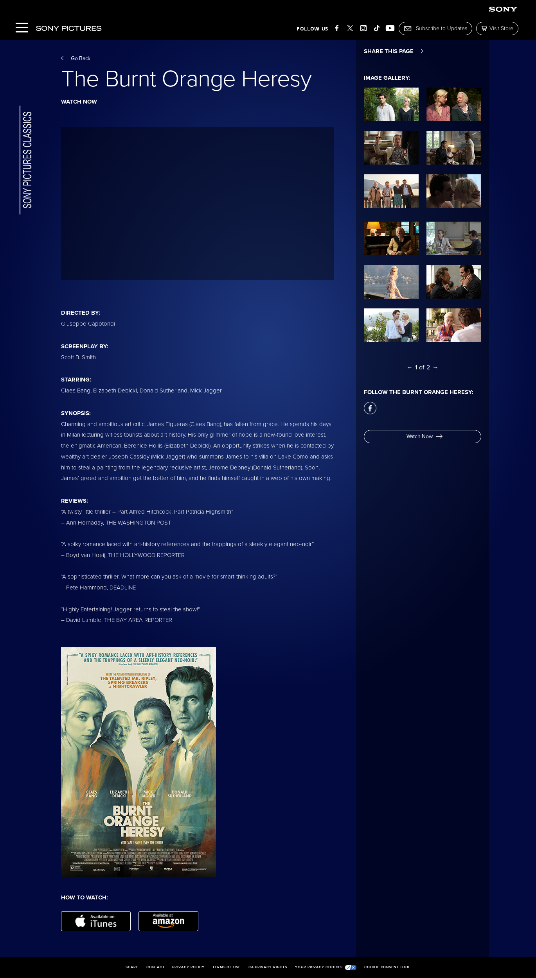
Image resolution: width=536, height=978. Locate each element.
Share (132, 967)
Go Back (75, 58)
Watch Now (424, 436)
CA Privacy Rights (267, 967)
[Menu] (22, 28)
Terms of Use (226, 967)
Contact (155, 967)
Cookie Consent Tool (387, 967)
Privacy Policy (188, 967)
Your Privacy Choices (325, 967)
